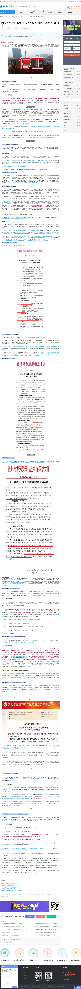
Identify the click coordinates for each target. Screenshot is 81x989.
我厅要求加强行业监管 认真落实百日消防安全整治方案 (11, 923)
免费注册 (74, 1)
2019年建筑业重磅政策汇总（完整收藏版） (10, 887)
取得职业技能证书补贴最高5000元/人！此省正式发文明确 (45, 932)
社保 (7, 942)
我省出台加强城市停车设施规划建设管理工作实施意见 (11, 935)
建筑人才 (60, 12)
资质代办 (66, 111)
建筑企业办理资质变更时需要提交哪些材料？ (10, 883)
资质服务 (31, 12)
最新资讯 (66, 68)
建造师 (65, 122)
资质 (10, 942)
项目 (65, 127)
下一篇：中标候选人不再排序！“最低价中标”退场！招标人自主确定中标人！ (44, 894)
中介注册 (79, 1)
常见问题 (25, 972)
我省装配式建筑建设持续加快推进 (8, 932)
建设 (65, 130)
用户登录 (69, 1)
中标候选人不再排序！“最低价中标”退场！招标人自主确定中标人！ (45, 929)
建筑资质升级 (67, 119)
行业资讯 (70, 12)
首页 (21, 12)
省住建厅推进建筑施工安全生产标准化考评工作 (11, 888)
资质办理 (66, 113)
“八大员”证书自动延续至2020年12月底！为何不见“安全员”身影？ (11, 929)
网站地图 (25, 978)
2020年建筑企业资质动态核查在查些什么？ (10, 885)
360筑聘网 (13, 939)
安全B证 (8, 939)
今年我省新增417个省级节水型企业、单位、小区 (11, 926)
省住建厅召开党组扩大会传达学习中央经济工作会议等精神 (45, 923)
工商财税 (50, 12)
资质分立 (40, 12)
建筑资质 (66, 108)
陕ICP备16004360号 (59, 986)
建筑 (65, 125)
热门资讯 (72, 68)
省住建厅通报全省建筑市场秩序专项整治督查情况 (11, 890)
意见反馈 (25, 975)
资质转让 (66, 116)
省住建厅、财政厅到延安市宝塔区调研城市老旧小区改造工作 (45, 935)
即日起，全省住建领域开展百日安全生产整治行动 (45, 926)
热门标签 (66, 102)
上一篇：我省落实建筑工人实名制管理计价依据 (11, 894)
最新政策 (9, 16)
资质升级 (18, 939)
